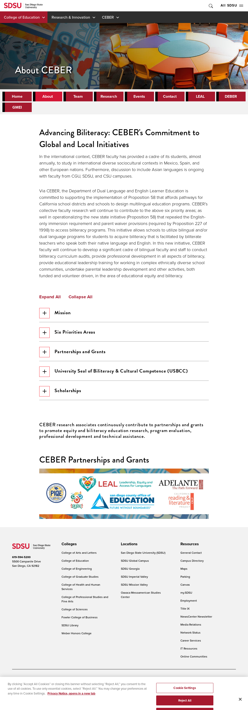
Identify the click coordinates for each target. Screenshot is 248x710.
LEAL (200, 96)
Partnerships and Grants (73, 353)
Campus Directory (192, 563)
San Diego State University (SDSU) (143, 555)
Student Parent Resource (102, 688)
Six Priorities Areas (68, 333)
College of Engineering (77, 571)
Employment (188, 603)
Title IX (185, 611)
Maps (183, 571)
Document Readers (46, 681)
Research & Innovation (71, 17)
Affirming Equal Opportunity (142, 688)
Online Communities (193, 659)
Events (139, 96)
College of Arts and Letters (79, 555)
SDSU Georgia (130, 571)
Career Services (190, 643)
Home (17, 96)
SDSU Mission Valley (134, 587)
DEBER (231, 96)
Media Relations (190, 627)
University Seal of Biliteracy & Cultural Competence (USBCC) (114, 373)
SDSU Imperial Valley (134, 579)
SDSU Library (70, 628)
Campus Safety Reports (27, 688)
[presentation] (68, 547)
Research (109, 96)
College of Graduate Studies (80, 579)
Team (78, 96)
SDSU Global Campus (135, 563)
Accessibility (20, 681)
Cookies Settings (114, 681)
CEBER (108, 17)
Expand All (50, 297)
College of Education (22, 17)
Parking (185, 579)
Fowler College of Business (80, 620)
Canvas (185, 587)
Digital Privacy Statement (81, 681)
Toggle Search (210, 5)
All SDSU (232, 5)
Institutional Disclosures (64, 688)
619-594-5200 (21, 560)
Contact (170, 96)
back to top (229, 695)
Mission (55, 313)
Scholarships (61, 393)
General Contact (191, 555)
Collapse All (81, 297)
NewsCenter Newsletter (196, 619)
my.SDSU (186, 595)
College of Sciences (75, 612)
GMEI (17, 107)
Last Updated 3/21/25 (106, 697)
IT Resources (188, 651)
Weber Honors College (77, 636)
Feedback (172, 688)
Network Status (190, 635)
